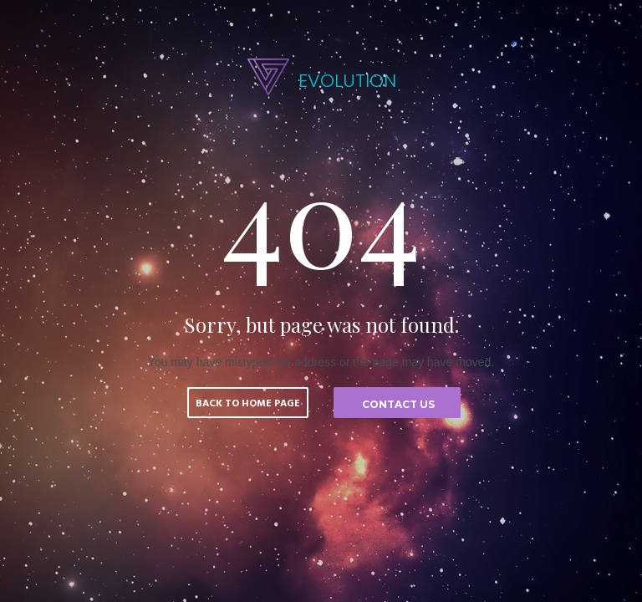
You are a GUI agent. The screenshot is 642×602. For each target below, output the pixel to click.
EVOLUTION (347, 81)
